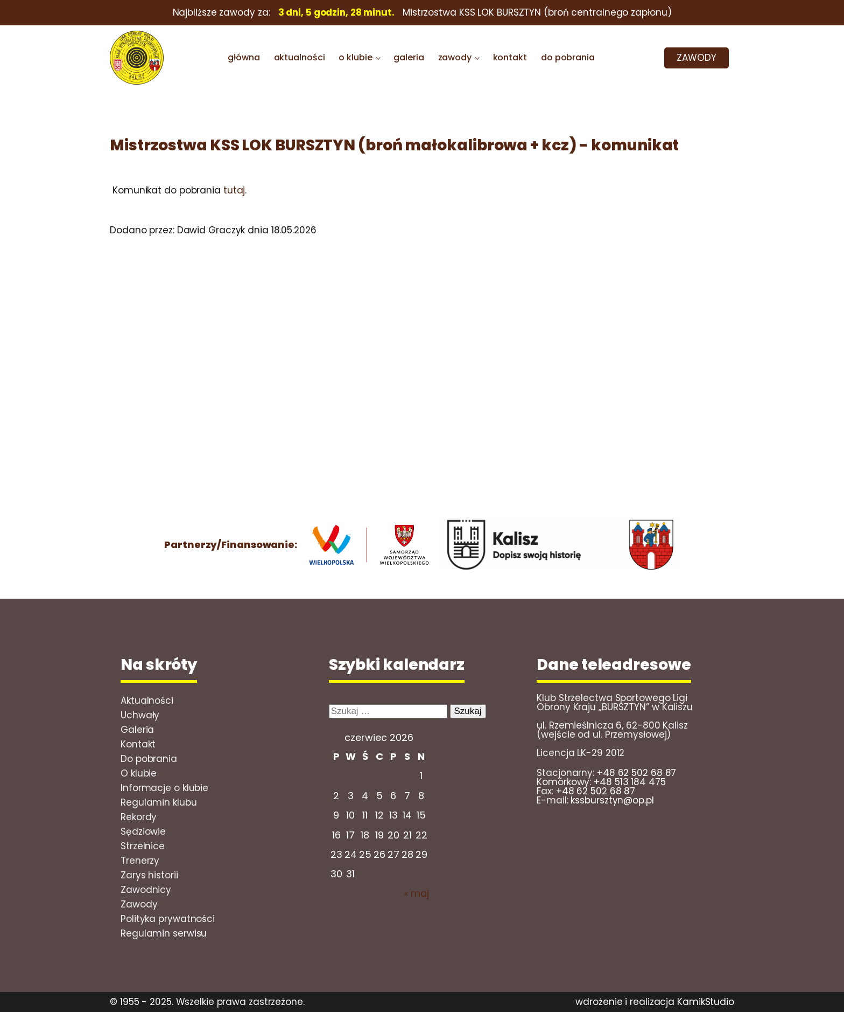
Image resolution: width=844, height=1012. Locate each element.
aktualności (299, 57)
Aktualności (147, 700)
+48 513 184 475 (630, 781)
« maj (416, 893)
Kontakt (138, 744)
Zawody (139, 904)
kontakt (510, 57)
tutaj (234, 190)
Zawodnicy (146, 889)
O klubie (139, 773)
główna (243, 57)
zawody (455, 57)
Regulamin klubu (159, 802)
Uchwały (140, 715)
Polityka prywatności (168, 918)
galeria (408, 57)
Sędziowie (143, 831)
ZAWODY (696, 57)
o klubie (355, 57)
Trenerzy (140, 860)
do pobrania (568, 57)
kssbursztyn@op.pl (612, 800)
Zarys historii (149, 875)
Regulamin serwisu (164, 933)
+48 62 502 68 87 (636, 772)
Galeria (137, 729)
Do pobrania (149, 758)
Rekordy (139, 816)
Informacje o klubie (164, 787)
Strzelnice (143, 846)
